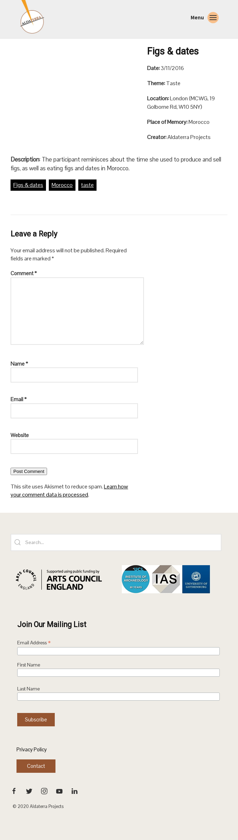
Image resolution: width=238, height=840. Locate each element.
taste (87, 185)
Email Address (34, 643)
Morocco (62, 185)
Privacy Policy (31, 749)
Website (20, 435)
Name (19, 363)
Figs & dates (28, 185)
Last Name (28, 689)
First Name (28, 665)
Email (19, 399)
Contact (36, 766)
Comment (24, 273)
